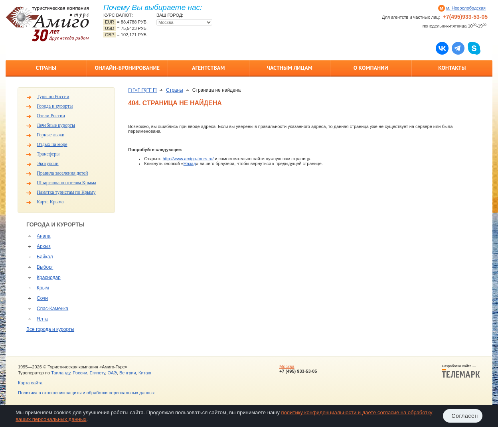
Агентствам (208, 67)
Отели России (51, 115)
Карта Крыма (50, 202)
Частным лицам (289, 67)
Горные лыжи (50, 135)
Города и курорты (55, 106)
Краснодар (49, 277)
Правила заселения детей (62, 173)
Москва (286, 366)
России (80, 372)
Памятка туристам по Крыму (66, 192)
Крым (43, 288)
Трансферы (48, 154)
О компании (371, 67)
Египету (97, 372)
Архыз (44, 246)
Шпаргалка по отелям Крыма (66, 182)
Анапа (43, 236)
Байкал (45, 257)
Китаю (144, 372)
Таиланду (60, 372)
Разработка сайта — (461, 371)
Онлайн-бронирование (127, 67)
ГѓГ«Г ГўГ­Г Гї (142, 90)
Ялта (42, 319)
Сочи (42, 298)
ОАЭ (112, 372)
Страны (46, 67)
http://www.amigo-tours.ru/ (187, 158)
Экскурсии (48, 163)
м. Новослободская (466, 8)
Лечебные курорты (56, 125)
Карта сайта (30, 382)
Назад (190, 163)
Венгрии (127, 372)
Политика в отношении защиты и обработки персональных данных (86, 392)
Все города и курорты (50, 329)
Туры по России (53, 96)
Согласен (464, 416)
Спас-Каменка (52, 308)
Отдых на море (52, 144)
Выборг (45, 267)
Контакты (452, 67)
